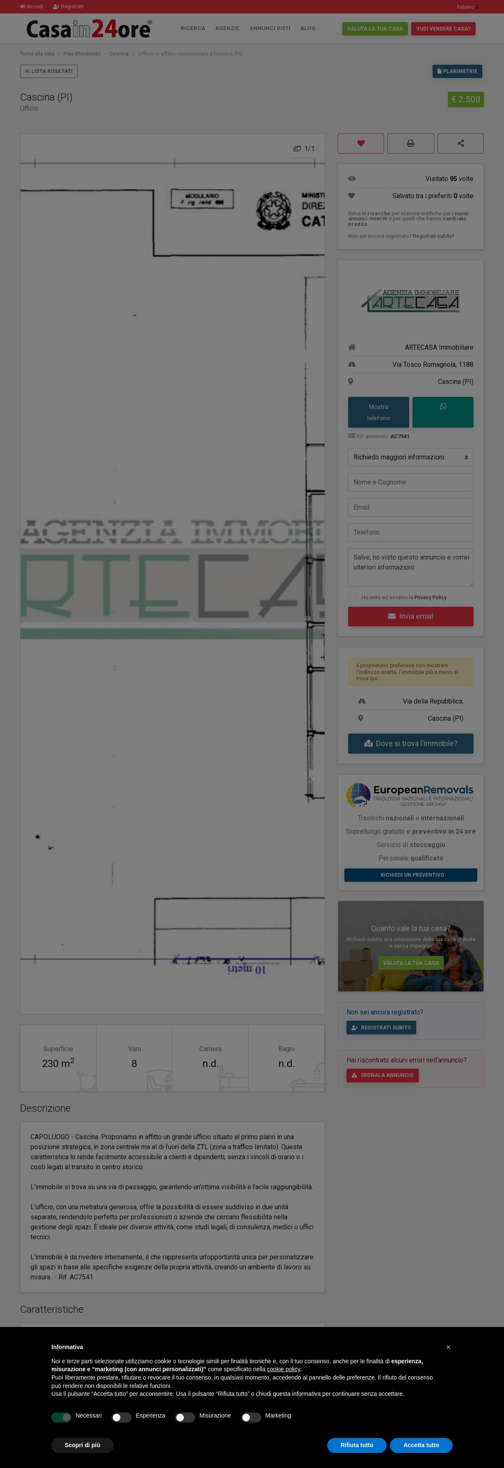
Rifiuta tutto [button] (357, 1445)
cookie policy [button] (283, 1369)
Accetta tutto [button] (421, 1445)
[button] (448, 1347)
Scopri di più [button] (82, 1445)
